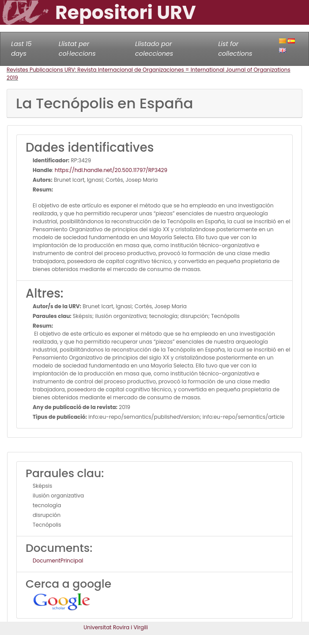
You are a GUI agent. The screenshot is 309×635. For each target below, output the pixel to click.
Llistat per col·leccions (77, 48)
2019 (12, 77)
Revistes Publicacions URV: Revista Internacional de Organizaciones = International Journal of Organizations (148, 69)
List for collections (235, 48)
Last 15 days (21, 48)
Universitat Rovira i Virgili (115, 627)
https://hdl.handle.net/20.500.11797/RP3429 (111, 170)
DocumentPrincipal (58, 560)
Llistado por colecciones (154, 48)
